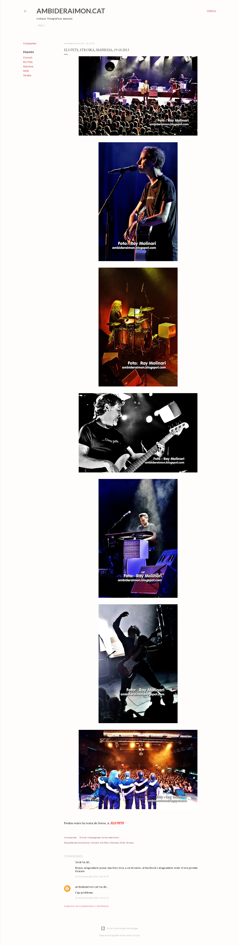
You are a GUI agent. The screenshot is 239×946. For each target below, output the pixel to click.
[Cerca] (211, 11)
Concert (27, 57)
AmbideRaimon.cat (71, 11)
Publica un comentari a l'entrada (86, 906)
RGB (26, 70)
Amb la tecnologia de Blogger (119, 928)
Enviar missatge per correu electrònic (99, 837)
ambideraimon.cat (87, 887)
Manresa (28, 66)
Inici (41, 25)
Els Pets (28, 62)
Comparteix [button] (30, 43)
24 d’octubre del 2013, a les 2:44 (92, 897)
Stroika (27, 75)
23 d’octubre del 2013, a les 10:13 (92, 876)
